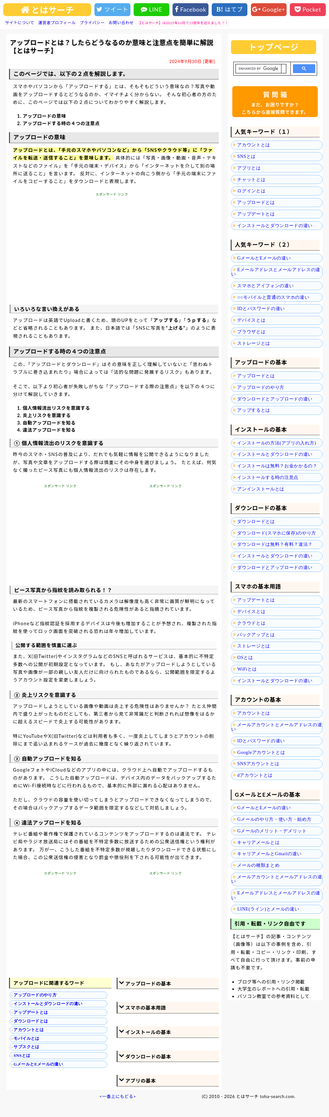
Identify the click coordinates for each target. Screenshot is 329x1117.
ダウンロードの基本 (148, 1056)
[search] (258, 69)
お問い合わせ (121, 22)
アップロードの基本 (148, 983)
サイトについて (19, 22)
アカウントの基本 (258, 699)
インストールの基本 (148, 1032)
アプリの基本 (140, 1081)
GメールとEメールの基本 (268, 794)
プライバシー (92, 22)
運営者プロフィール (57, 22)
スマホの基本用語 (145, 1008)
